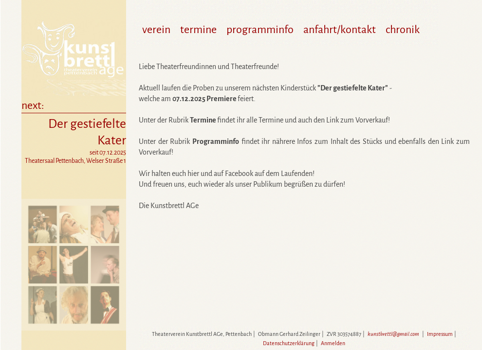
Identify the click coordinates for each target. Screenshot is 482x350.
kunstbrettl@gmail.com (393, 334)
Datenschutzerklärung (289, 343)
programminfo (260, 29)
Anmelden (333, 343)
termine (198, 29)
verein (156, 29)
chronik (403, 29)
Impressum (440, 334)
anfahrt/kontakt (339, 29)
